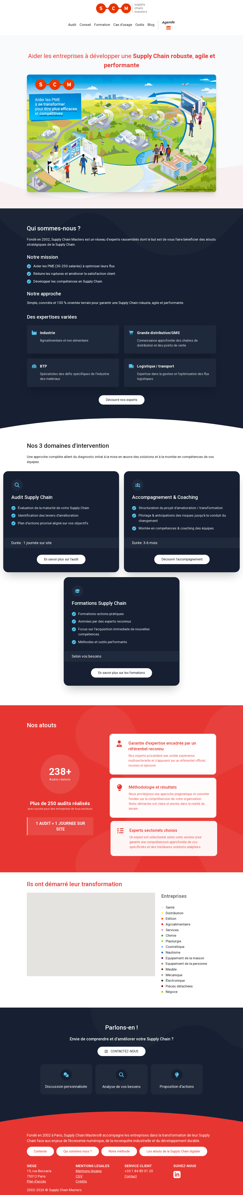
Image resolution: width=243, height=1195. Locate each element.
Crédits (81, 1181)
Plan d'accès (36, 1181)
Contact (131, 1176)
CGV (79, 1176)
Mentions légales (89, 1171)
